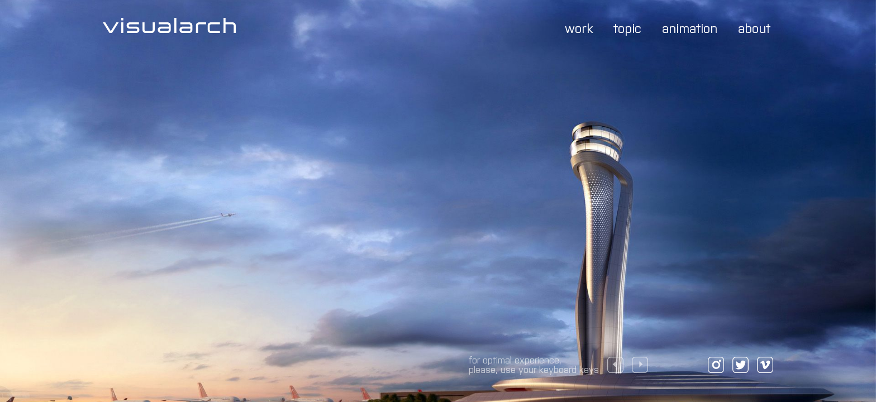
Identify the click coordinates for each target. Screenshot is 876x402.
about (754, 28)
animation (689, 28)
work (579, 28)
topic (627, 28)
